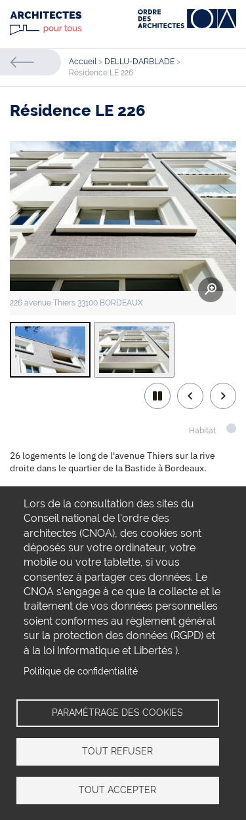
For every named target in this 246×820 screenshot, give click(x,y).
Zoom (210, 289)
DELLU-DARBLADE (139, 61)
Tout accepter (117, 790)
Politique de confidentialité (81, 671)
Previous (190, 396)
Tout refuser (117, 751)
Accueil (82, 61)
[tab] (50, 350)
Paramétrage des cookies (117, 712)
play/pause (157, 396)
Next (223, 396)
